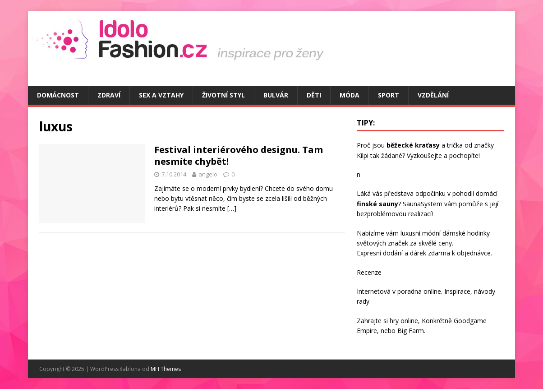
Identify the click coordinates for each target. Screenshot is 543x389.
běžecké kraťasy (413, 145)
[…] (231, 208)
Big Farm (410, 330)
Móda (349, 95)
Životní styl (223, 95)
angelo (207, 174)
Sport (388, 95)
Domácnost (58, 95)
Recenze (369, 272)
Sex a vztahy (161, 95)
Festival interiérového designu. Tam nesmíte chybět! (238, 155)
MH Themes (166, 369)
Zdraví (108, 95)
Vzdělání (433, 95)
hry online (404, 320)
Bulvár (275, 95)
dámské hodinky (466, 233)
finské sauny (377, 203)
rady (363, 301)
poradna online (419, 291)
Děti (314, 95)
